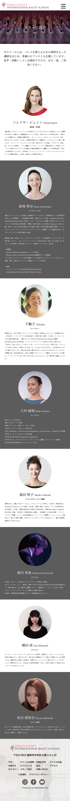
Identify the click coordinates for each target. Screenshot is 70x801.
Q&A (38, 765)
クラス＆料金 (56, 761)
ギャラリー (13, 769)
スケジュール (26, 765)
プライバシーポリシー (39, 774)
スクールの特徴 (27, 761)
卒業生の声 (41, 761)
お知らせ (12, 765)
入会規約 (22, 774)
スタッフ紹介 (26, 769)
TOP (10, 761)
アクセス (54, 765)
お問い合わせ (42, 769)
